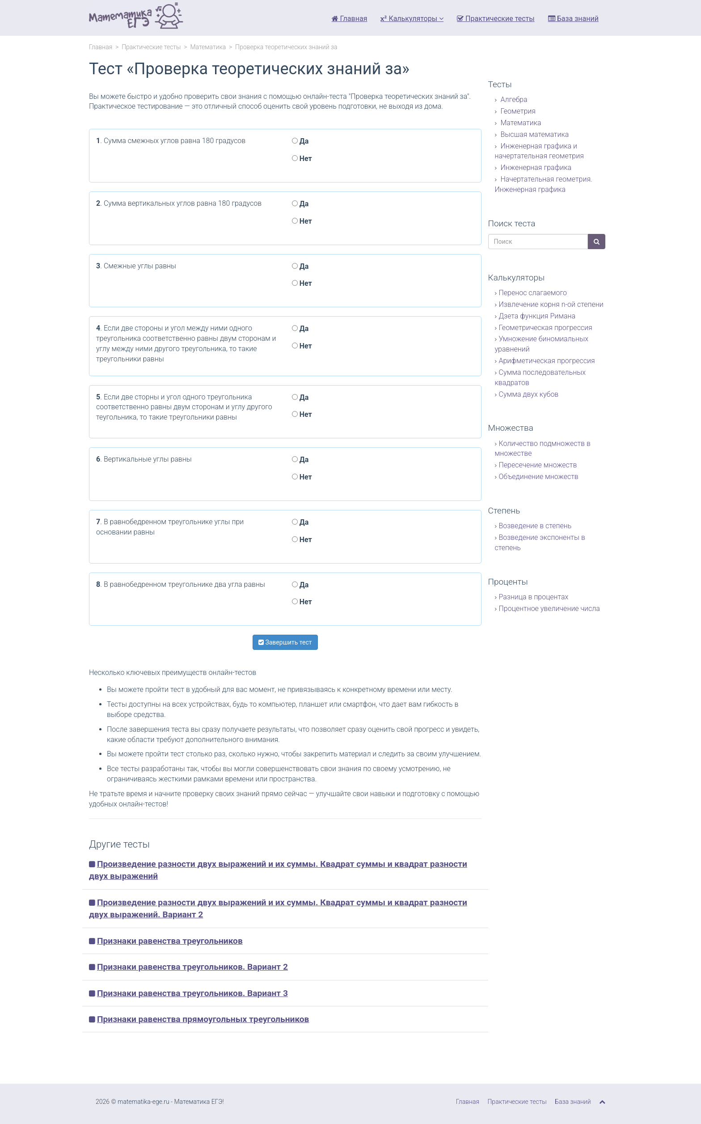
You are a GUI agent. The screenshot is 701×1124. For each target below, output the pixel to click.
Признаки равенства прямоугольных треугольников (203, 1019)
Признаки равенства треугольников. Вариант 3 (192, 993)
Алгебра (513, 99)
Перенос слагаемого (533, 292)
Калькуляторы (411, 18)
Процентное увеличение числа (549, 608)
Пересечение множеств (538, 465)
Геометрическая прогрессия (545, 327)
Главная (349, 18)
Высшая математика (534, 134)
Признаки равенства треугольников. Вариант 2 (192, 967)
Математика (208, 47)
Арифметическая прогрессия (547, 360)
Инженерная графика (535, 167)
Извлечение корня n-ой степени (551, 304)
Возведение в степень (535, 526)
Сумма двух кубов (529, 394)
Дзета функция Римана (537, 316)
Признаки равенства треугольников (170, 941)
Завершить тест (285, 642)
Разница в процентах (534, 597)
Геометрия (517, 111)
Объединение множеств (539, 476)
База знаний (573, 18)
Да (300, 141)
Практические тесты (496, 18)
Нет (302, 158)
